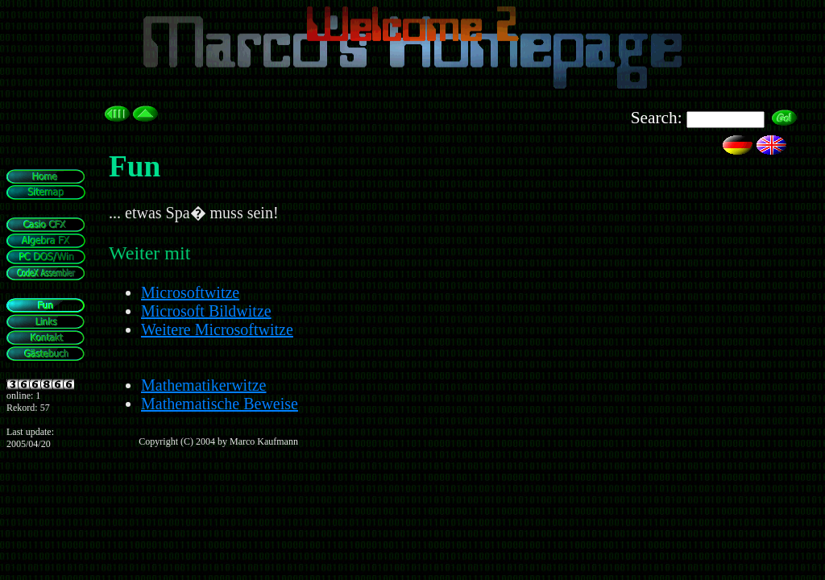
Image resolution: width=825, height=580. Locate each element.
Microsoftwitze (190, 292)
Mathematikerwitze (204, 385)
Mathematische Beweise (219, 403)
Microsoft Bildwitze (206, 311)
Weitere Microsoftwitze (217, 329)
